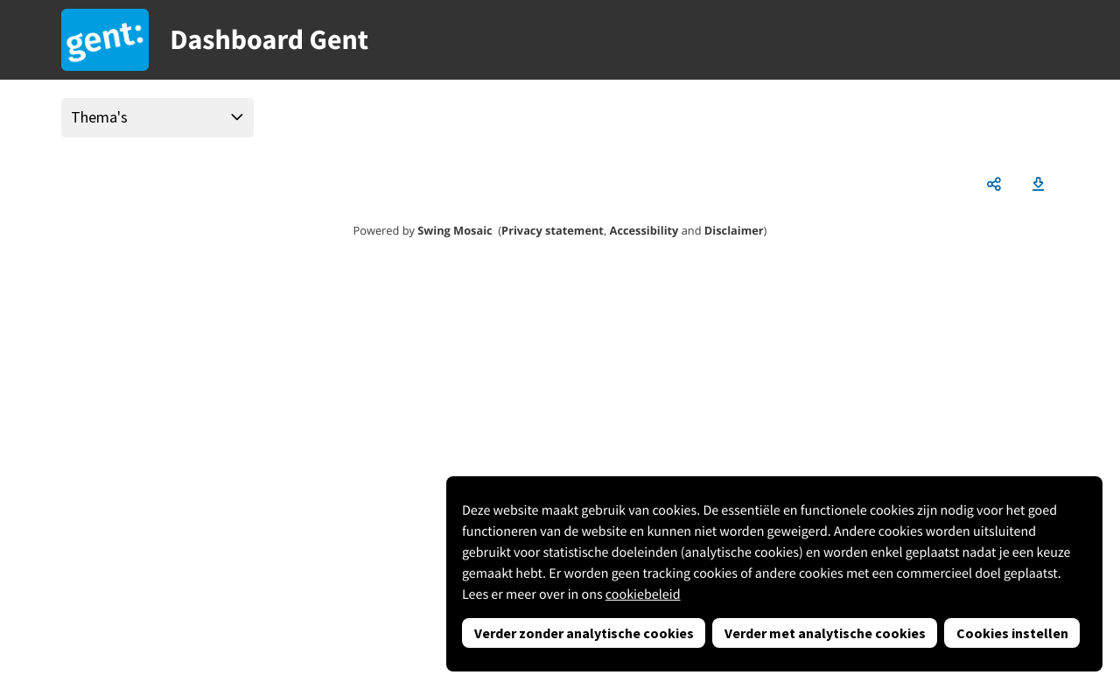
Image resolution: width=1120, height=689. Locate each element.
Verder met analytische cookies (825, 633)
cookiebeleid (643, 594)
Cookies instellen (1012, 633)
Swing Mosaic (454, 230)
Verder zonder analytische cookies (584, 633)
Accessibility (644, 230)
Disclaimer (734, 230)
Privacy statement (552, 230)
